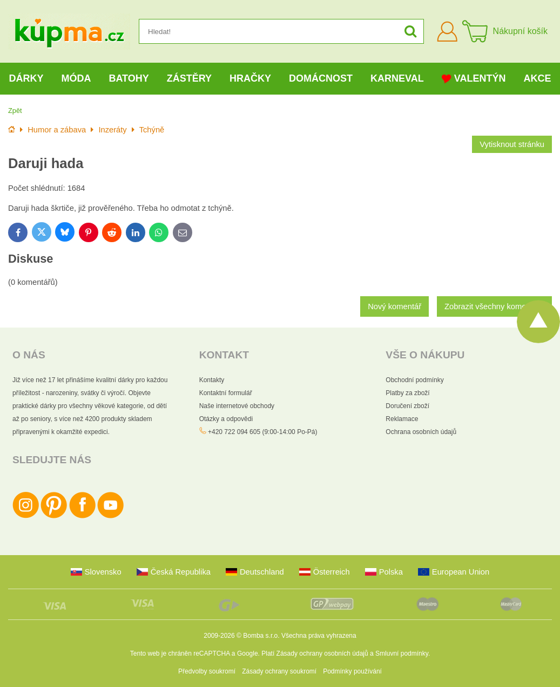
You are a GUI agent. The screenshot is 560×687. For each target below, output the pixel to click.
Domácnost (321, 78)
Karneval (397, 78)
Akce (537, 78)
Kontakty (212, 380)
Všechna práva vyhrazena (318, 635)
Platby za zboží (407, 393)
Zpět (15, 110)
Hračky (250, 78)
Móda (76, 78)
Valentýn (474, 78)
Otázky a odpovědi (226, 419)
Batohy (129, 78)
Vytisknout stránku (512, 144)
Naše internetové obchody (236, 406)
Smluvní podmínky (401, 653)
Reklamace (402, 419)
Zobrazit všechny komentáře (494, 306)
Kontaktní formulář (225, 393)
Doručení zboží (407, 406)
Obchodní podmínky (414, 380)
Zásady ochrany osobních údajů (322, 653)
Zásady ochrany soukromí (279, 671)
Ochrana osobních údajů (421, 432)
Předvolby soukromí (206, 671)
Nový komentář (394, 306)
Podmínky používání (352, 671)
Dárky (26, 78)
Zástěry (189, 78)
